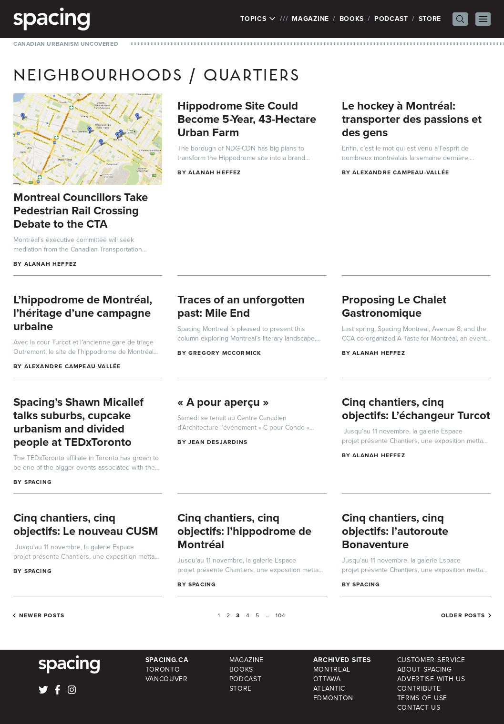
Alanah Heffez (50, 264)
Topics (258, 19)
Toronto (162, 669)
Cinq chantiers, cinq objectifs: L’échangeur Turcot (416, 408)
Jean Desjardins (217, 442)
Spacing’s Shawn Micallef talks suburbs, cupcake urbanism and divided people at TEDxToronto (78, 422)
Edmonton (333, 698)
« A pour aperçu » (223, 402)
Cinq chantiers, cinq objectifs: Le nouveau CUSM (85, 524)
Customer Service (431, 660)
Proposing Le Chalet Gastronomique (394, 306)
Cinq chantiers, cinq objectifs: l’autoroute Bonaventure (395, 531)
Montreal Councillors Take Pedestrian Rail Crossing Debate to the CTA (80, 210)
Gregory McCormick (224, 353)
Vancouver (166, 679)
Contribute (419, 689)
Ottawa (327, 679)
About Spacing (424, 669)
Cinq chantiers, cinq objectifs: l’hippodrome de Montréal (244, 531)
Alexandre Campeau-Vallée (400, 172)
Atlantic (329, 689)
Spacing (38, 482)
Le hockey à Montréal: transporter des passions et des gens (412, 119)
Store (430, 19)
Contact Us (419, 708)
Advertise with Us (431, 679)
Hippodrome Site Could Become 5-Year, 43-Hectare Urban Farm (246, 119)
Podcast (391, 19)
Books (351, 19)
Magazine (310, 19)
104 (281, 615)
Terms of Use (422, 698)
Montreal (332, 669)
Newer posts (41, 615)
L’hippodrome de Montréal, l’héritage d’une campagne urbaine (82, 313)
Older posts (463, 615)
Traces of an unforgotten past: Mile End (241, 306)
